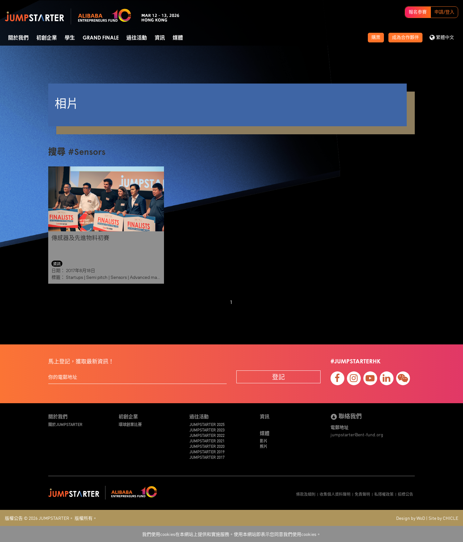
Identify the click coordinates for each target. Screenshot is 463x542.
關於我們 (18, 37)
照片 (264, 446)
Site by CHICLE (443, 518)
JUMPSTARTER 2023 (206, 429)
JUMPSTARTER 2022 (206, 435)
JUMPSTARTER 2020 (206, 446)
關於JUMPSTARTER (65, 424)
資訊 (160, 37)
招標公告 (405, 494)
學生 (70, 37)
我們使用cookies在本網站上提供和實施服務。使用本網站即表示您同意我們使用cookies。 (231, 534)
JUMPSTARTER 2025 (206, 424)
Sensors (119, 277)
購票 (375, 37)
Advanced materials (149, 277)
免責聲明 (362, 494)
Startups (74, 277)
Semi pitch (96, 277)
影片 (264, 440)
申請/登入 (444, 12)
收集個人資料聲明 (335, 494)
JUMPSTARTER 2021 (206, 440)
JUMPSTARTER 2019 (206, 451)
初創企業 (46, 37)
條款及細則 (305, 494)
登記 (278, 376)
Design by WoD (410, 518)
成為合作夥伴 (405, 37)
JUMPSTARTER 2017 (206, 457)
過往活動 (136, 37)
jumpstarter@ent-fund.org (357, 434)
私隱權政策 (384, 494)
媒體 (178, 37)
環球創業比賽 (130, 424)
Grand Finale (101, 37)
